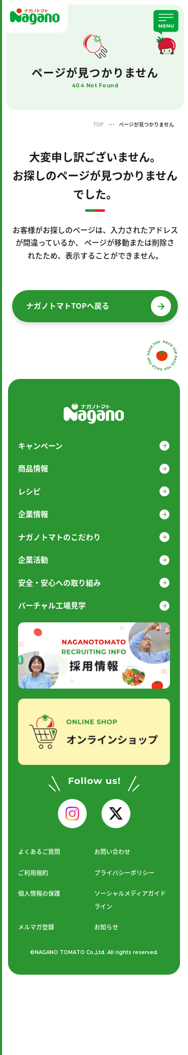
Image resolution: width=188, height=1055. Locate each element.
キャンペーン (40, 445)
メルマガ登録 (36, 927)
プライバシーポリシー (124, 872)
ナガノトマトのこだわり (59, 537)
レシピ (29, 491)
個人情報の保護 (39, 893)
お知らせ (106, 927)
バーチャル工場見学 (52, 605)
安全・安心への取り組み (59, 582)
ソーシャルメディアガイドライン (130, 900)
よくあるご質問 (39, 851)
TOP (98, 124)
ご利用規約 (33, 872)
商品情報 (33, 468)
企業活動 (33, 559)
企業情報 (33, 513)
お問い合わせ (112, 851)
